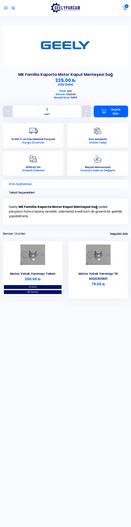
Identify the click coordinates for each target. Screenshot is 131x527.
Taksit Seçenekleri (22, 192)
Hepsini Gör (119, 233)
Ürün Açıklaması (20, 184)
